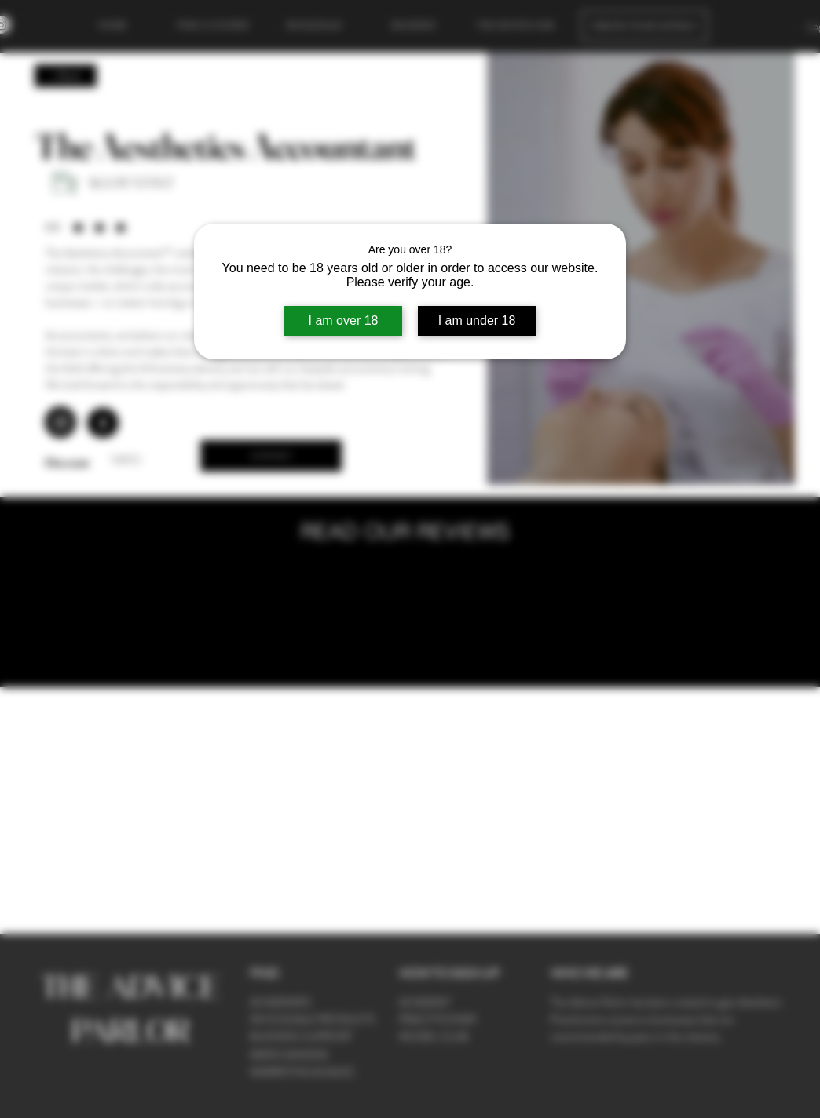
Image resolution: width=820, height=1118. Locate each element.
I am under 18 (477, 320)
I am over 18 (344, 320)
